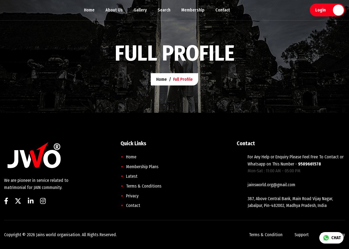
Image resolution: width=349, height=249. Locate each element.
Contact (222, 10)
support (301, 234)
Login (320, 10)
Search (164, 10)
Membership (192, 10)
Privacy (132, 195)
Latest (131, 176)
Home (89, 10)
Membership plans (142, 166)
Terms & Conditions (143, 186)
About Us (114, 10)
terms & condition (265, 234)
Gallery (140, 10)
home (161, 79)
